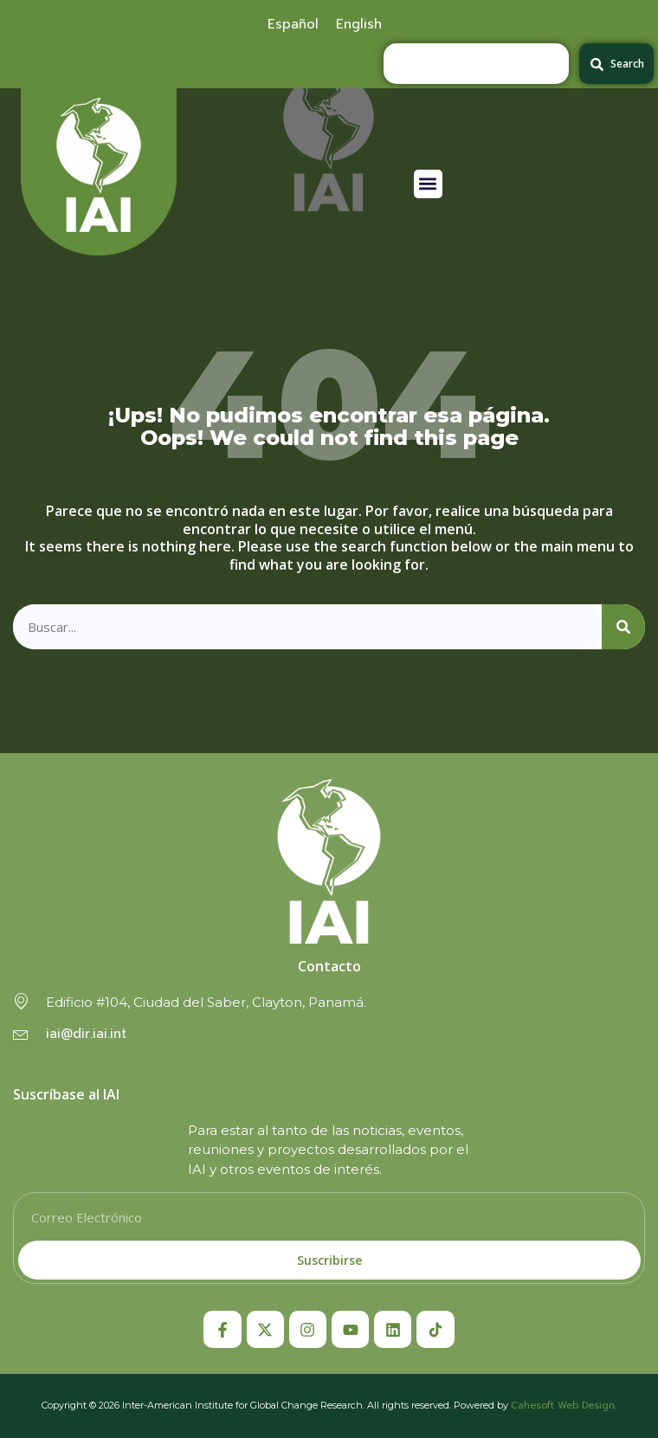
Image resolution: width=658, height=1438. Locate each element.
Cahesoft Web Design (563, 1405)
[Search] (623, 627)
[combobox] (476, 63)
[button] (428, 184)
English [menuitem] (359, 21)
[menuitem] (293, 22)
